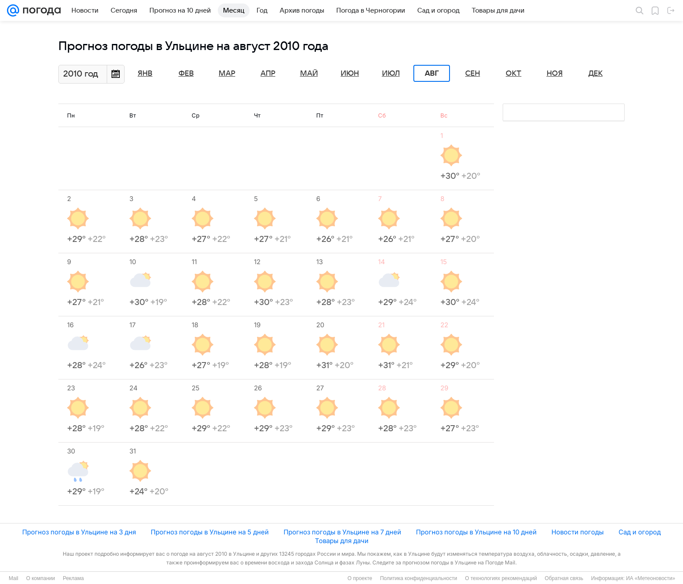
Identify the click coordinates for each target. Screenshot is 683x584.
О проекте (360, 578)
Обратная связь (564, 578)
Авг (432, 73)
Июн (350, 73)
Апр (267, 73)
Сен (472, 73)
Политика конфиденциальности (418, 578)
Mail (13, 578)
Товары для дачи (342, 541)
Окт (513, 73)
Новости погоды (577, 532)
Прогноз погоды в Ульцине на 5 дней (210, 532)
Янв (145, 73)
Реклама (73, 578)
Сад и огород (640, 532)
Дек (595, 73)
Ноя (555, 73)
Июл (391, 73)
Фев (186, 73)
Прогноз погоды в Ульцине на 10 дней (476, 532)
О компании (40, 578)
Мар (227, 73)
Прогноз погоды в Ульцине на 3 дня (79, 532)
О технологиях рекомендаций (501, 578)
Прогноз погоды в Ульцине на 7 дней (342, 532)
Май (309, 73)
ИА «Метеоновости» (650, 578)
